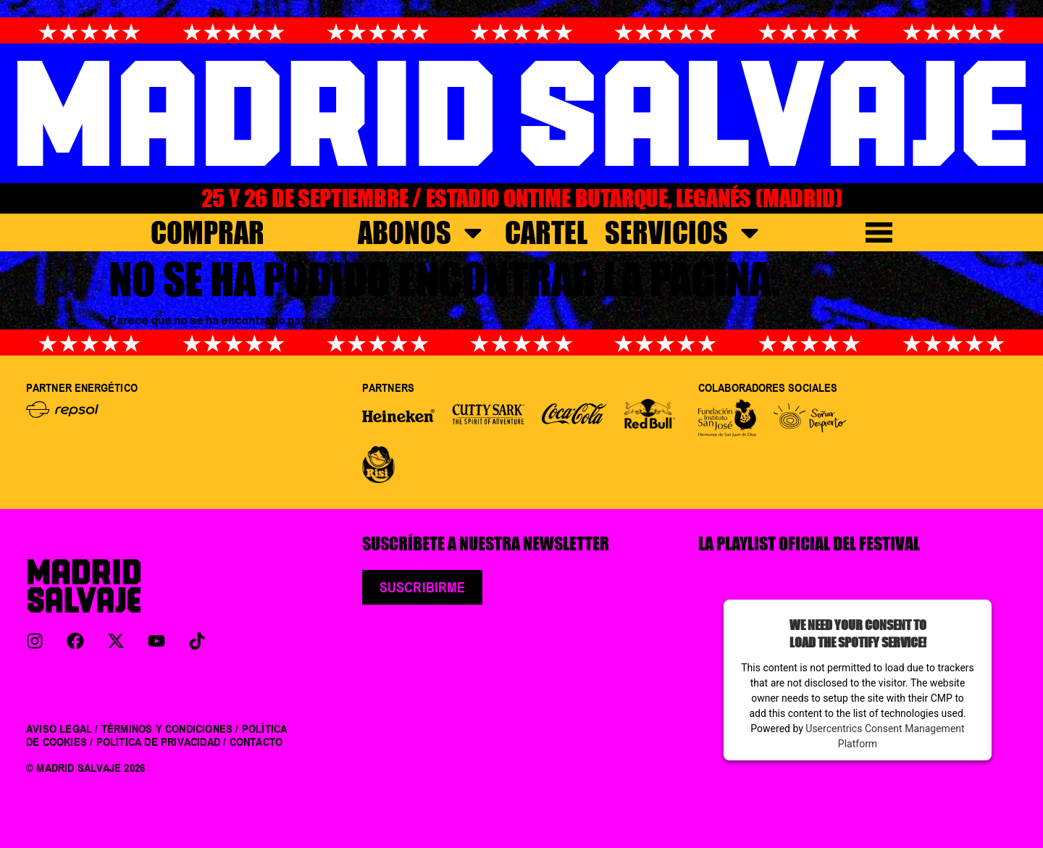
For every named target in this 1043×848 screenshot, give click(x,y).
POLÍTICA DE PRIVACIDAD (158, 741)
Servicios (684, 232)
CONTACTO (256, 741)
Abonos (422, 232)
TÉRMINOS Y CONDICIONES (167, 728)
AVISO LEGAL (59, 728)
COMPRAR (207, 232)
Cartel (546, 232)
